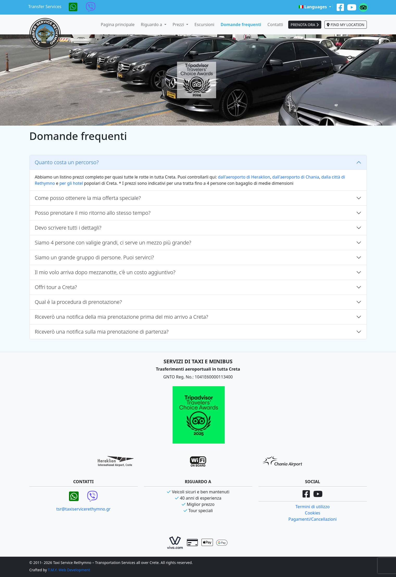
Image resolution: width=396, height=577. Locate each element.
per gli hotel (71, 183)
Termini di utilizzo (313, 507)
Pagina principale (118, 24)
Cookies (312, 513)
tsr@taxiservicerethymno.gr (83, 509)
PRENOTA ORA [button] (305, 24)
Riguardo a (152, 24)
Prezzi (179, 24)
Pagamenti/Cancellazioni (312, 519)
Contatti (275, 24)
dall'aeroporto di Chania (295, 177)
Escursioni (204, 24)
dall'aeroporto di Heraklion (244, 177)
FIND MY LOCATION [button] (345, 24)
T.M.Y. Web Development (69, 569)
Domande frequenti (241, 24)
